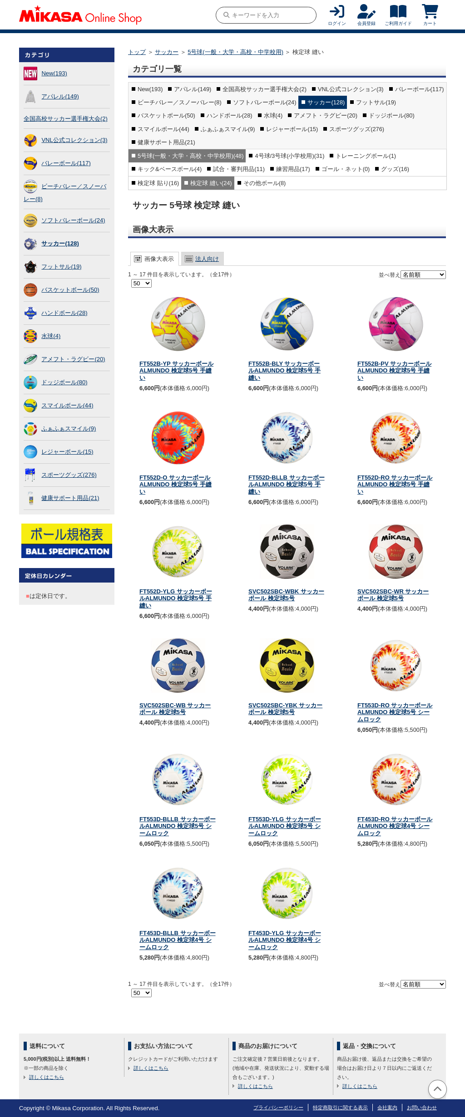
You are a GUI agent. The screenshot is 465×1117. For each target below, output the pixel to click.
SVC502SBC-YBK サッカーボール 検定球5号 (285, 709)
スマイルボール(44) (67, 405)
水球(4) (50, 336)
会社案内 (387, 1107)
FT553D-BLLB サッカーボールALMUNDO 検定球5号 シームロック (177, 826)
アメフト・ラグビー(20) (73, 359)
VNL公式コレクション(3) (74, 140)
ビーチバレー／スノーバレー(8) (180, 102)
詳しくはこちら (46, 1077)
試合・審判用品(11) (239, 169)
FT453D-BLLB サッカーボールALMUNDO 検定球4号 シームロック (177, 940)
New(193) (54, 73)
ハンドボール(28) (64, 312)
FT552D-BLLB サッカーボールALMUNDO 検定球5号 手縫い (286, 484)
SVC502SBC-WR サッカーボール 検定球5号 (393, 595)
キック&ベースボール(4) (170, 169)
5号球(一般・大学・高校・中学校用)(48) (190, 155)
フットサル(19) (61, 266)
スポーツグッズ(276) (68, 474)
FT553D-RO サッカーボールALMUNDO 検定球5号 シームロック (394, 712)
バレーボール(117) (65, 163)
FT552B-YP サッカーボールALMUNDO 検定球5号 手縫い (176, 370)
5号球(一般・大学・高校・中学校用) (235, 52)
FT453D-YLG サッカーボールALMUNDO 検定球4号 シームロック (284, 940)
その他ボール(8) (264, 183)
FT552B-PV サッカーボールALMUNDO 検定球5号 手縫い (394, 370)
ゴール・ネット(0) (346, 169)
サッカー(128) (60, 243)
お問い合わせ (422, 1107)
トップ (137, 52)
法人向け (207, 258)
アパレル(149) (60, 96)
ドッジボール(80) (64, 382)
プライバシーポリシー (278, 1107)
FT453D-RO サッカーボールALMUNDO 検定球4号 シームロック (394, 826)
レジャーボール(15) (67, 451)
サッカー (166, 52)
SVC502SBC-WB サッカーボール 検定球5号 (175, 709)
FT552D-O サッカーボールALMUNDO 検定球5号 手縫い (175, 484)
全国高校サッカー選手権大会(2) (66, 118)
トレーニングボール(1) (366, 155)
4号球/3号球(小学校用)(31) (289, 155)
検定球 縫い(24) (211, 183)
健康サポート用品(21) (70, 498)
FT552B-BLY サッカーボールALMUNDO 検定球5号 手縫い (284, 370)
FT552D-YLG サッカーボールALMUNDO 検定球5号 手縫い (175, 598)
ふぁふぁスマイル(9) (68, 428)
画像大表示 (159, 258)
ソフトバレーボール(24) (73, 220)
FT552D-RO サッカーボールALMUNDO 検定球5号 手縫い (394, 484)
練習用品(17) (293, 169)
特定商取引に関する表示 (340, 1107)
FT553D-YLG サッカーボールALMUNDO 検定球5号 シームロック (284, 826)
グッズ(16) (395, 169)
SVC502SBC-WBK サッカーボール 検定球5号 (286, 595)
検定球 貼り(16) (158, 183)
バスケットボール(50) (70, 289)
